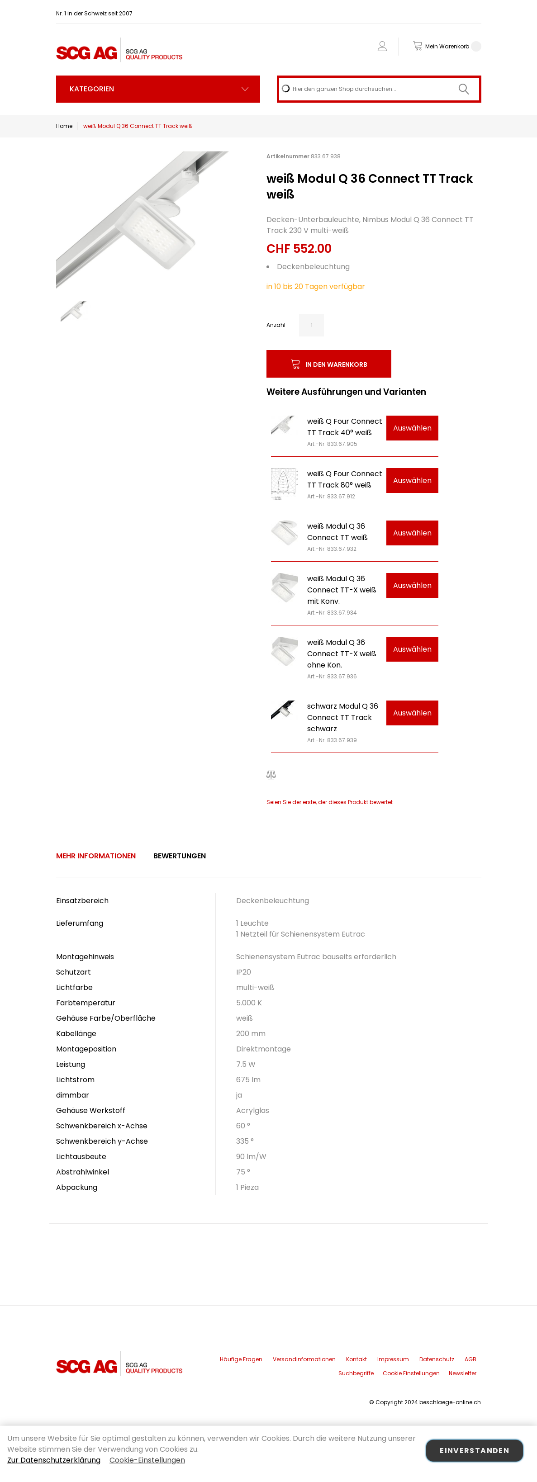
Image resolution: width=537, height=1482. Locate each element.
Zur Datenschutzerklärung (53, 1460)
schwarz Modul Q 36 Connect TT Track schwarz (342, 717)
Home (64, 126)
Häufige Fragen (241, 1359)
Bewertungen (179, 856)
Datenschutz (436, 1359)
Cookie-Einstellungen (147, 1460)
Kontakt (356, 1359)
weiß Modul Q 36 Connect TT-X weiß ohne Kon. (341, 653)
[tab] (96, 856)
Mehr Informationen (96, 856)
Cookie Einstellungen (411, 1373)
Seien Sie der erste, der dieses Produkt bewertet (329, 802)
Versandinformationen (304, 1359)
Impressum (393, 1359)
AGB (470, 1359)
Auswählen (412, 428)
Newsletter (462, 1373)
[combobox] (379, 89)
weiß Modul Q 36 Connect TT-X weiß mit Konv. (341, 589)
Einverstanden (474, 1450)
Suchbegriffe (356, 1373)
